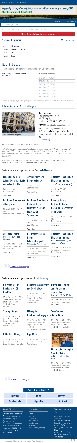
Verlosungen (19, 423)
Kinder (13, 414)
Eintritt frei (14, 423)
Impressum (27, 441)
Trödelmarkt (7, 433)
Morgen (19, 414)
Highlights (9, 428)
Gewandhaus (11, 421)
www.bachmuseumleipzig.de (58, 125)
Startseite (5, 29)
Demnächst (7, 414)
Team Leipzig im (37, 441)
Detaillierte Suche (70, 21)
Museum (15, 416)
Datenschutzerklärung (65, 10)
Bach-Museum (35, 29)
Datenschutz (18, 441)
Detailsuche (33, 425)
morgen (61, 21)
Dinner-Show (8, 416)
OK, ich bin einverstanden (10, 12)
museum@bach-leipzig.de (55, 128)
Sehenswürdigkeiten (12, 418)
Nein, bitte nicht (26, 12)
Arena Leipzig (14, 430)
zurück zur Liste (69, 41)
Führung (27, 29)
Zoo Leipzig (16, 428)
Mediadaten (9, 441)
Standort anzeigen (45, 139)
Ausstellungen (6, 430)
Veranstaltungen (14, 29)
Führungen (7, 423)
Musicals (19, 416)
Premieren (6, 421)
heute (56, 21)
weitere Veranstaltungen (16, 267)
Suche (22, 29)
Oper (17, 426)
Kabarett (6, 426)
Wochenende (12, 426)
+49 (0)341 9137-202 (55, 121)
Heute (5, 428)
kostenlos (32, 418)
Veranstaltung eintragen (37, 427)
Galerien (5, 418)
